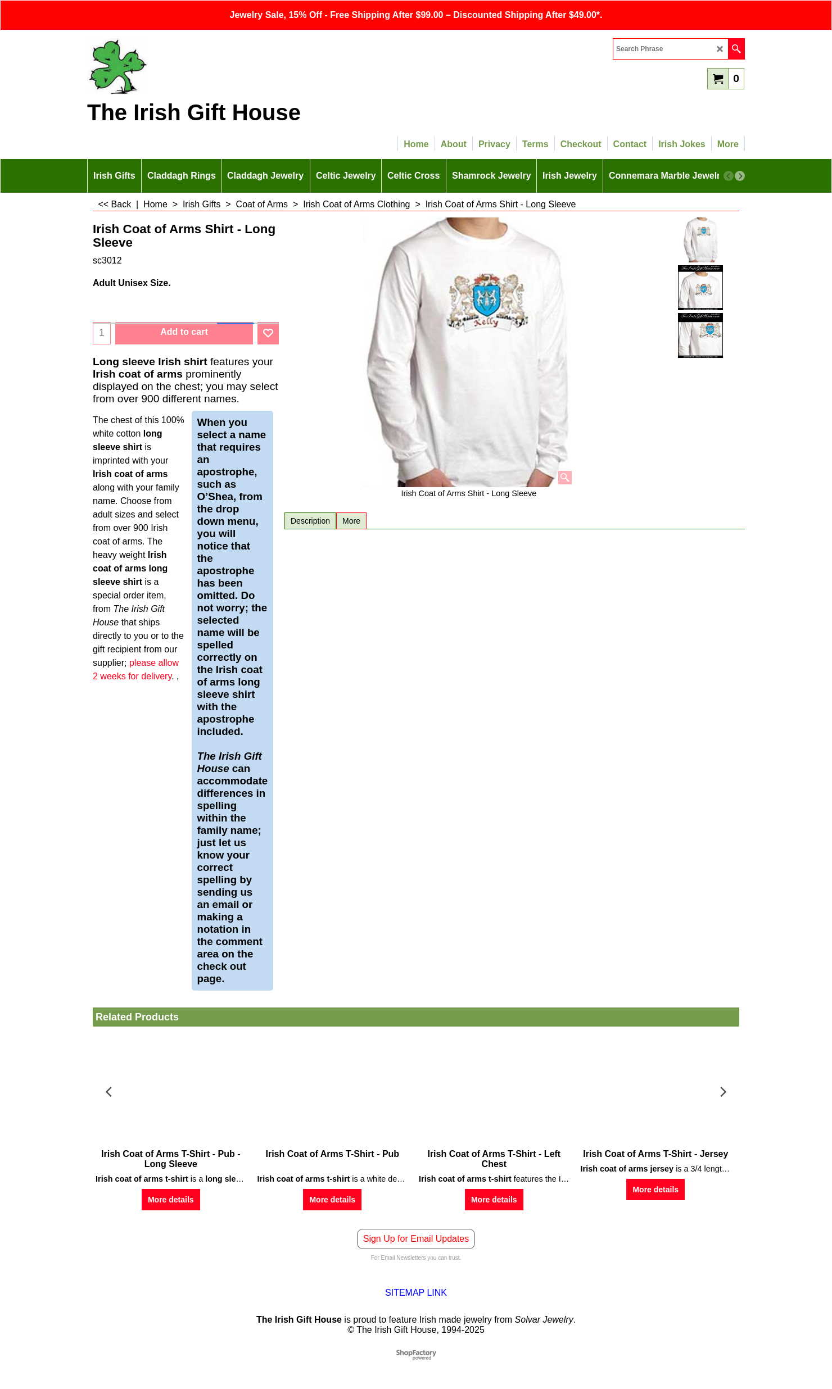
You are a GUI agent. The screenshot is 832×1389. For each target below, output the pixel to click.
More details (171, 1199)
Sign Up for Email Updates (416, 1238)
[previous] (729, 176)
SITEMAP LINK (416, 1292)
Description (310, 520)
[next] (740, 176)
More (351, 520)
